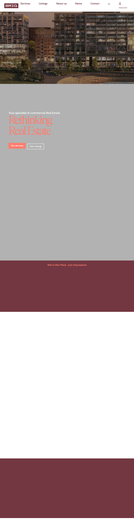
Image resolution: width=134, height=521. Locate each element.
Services (25, 4)
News (78, 4)
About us (61, 4)
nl (109, 4)
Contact (94, 4)
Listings (43, 4)
